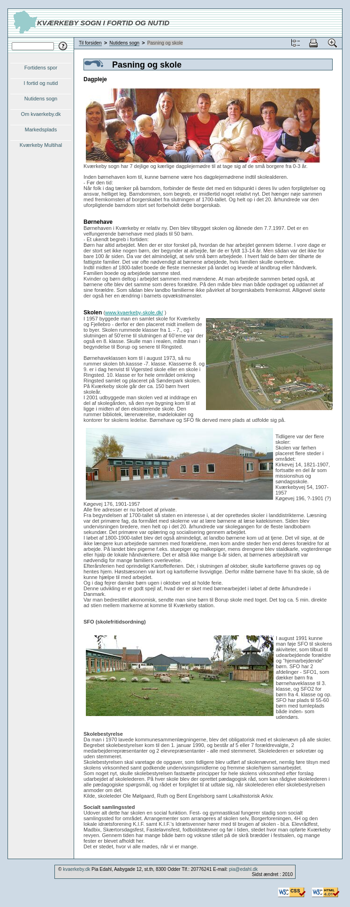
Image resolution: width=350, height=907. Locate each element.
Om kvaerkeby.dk (41, 114)
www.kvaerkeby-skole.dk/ (134, 312)
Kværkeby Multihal (41, 145)
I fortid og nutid (41, 83)
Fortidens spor (40, 67)
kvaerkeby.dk (76, 869)
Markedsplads (41, 129)
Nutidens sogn (40, 98)
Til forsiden (90, 43)
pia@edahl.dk (243, 869)
